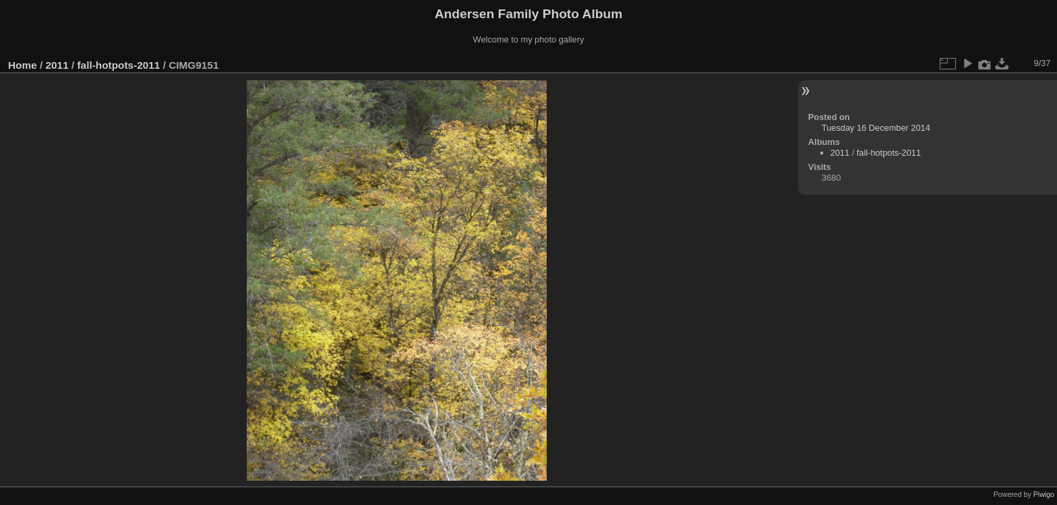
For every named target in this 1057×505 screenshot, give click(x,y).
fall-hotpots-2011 (118, 65)
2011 (57, 65)
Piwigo (1043, 494)
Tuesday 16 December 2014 (876, 128)
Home (22, 65)
